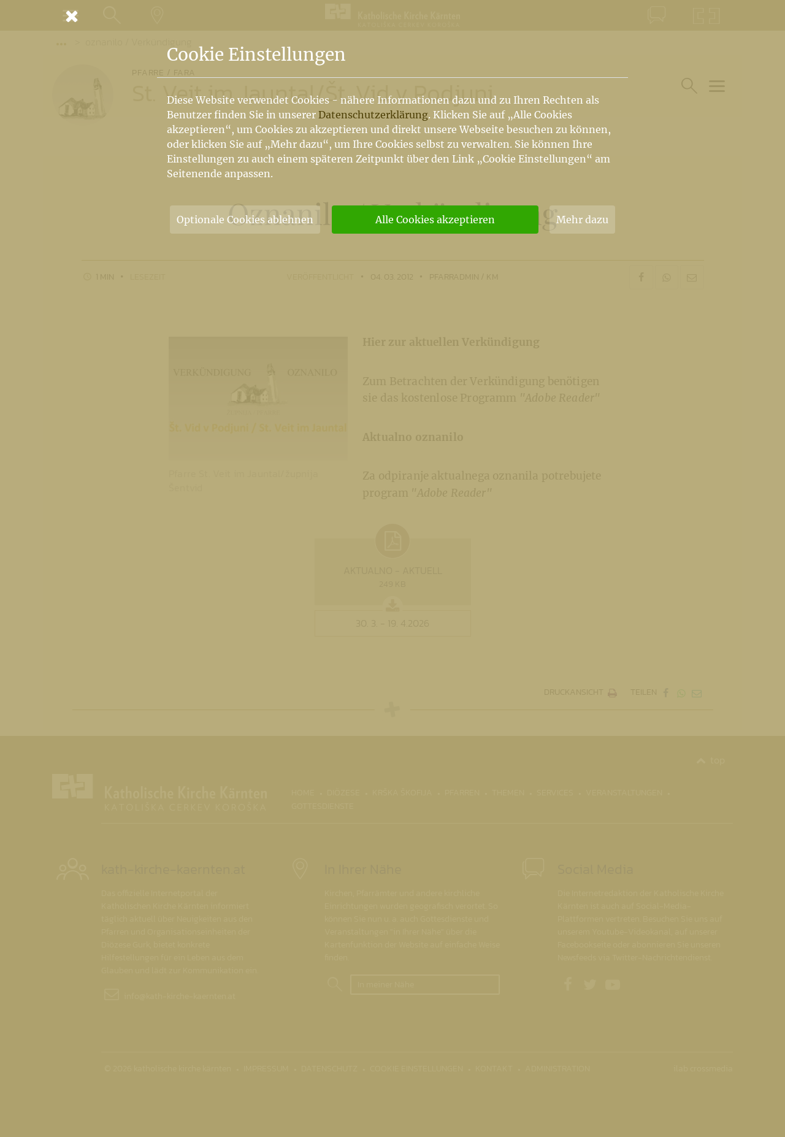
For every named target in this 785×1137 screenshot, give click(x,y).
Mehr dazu (582, 219)
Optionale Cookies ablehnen (245, 219)
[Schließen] (392, 16)
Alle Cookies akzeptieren (435, 219)
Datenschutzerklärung (373, 115)
